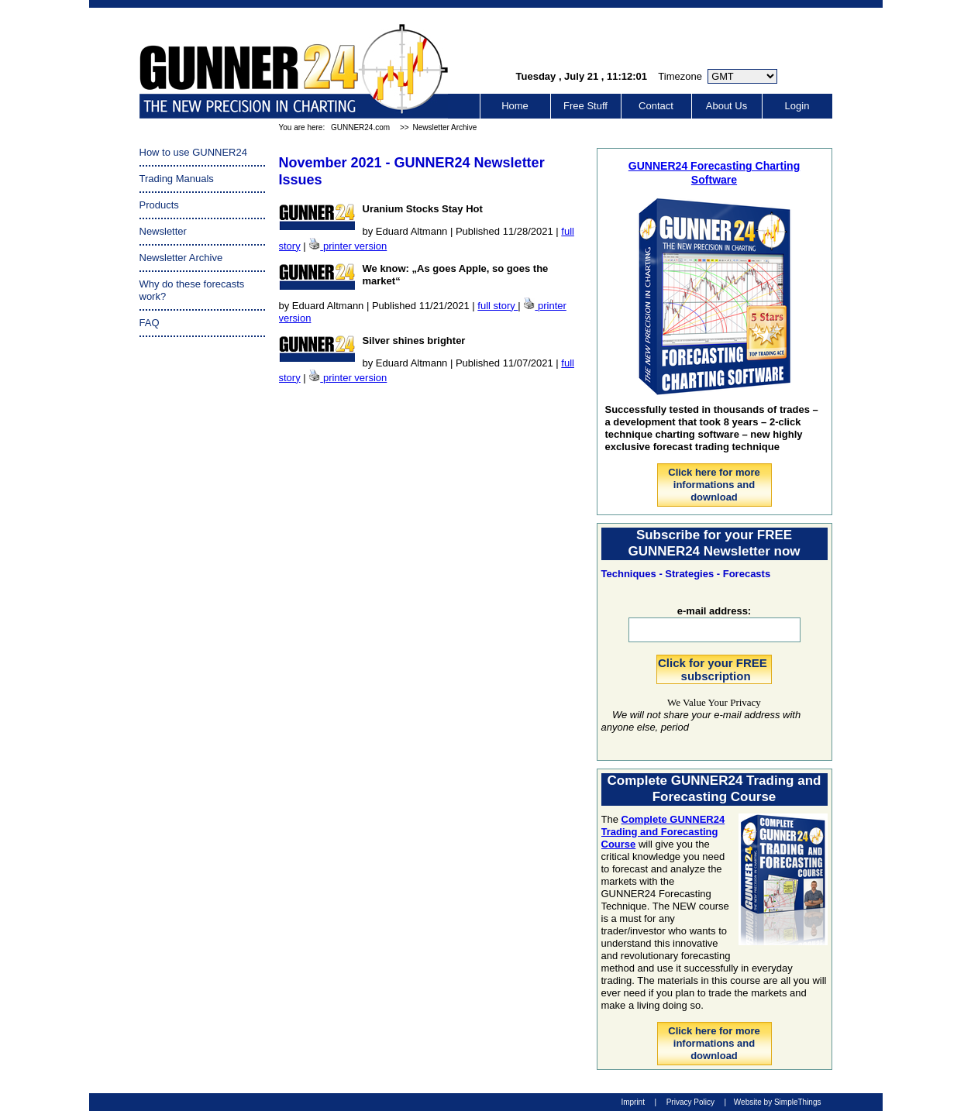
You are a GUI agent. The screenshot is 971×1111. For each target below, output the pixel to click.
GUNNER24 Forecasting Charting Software (714, 172)
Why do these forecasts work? (192, 290)
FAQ (149, 322)
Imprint (633, 1102)
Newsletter (163, 231)
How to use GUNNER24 (193, 152)
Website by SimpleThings (777, 1102)
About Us (726, 106)
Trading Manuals (176, 178)
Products (159, 205)
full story (497, 305)
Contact (656, 106)
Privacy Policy (690, 1102)
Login (797, 106)
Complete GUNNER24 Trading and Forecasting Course (663, 831)
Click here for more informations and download (714, 484)
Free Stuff (585, 106)
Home (515, 106)
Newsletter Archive (445, 127)
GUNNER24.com (360, 127)
